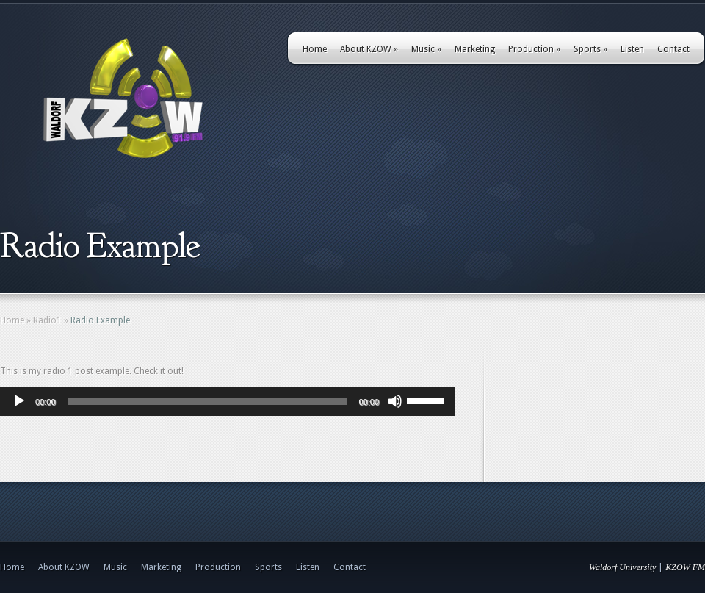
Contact (673, 49)
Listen (632, 49)
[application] (227, 401)
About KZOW (369, 49)
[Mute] (395, 401)
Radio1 (47, 320)
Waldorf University (622, 567)
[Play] (19, 401)
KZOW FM (685, 567)
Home (315, 49)
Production (534, 49)
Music (426, 49)
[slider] (207, 401)
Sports (590, 49)
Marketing (475, 49)
